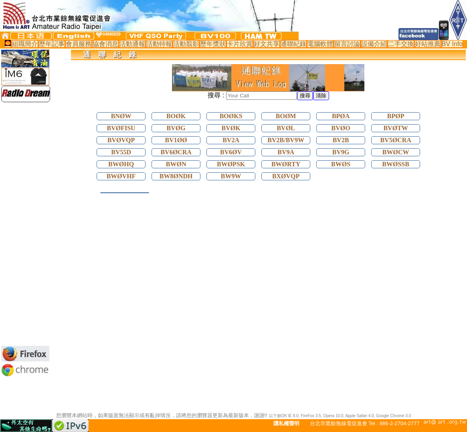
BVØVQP (121, 140)
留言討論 (347, 43)
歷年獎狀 (213, 43)
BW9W (231, 176)
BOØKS (231, 116)
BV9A (285, 152)
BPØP (395, 116)
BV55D (121, 152)
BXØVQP (285, 176)
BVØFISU (121, 128)
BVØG (176, 128)
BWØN (176, 164)
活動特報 (159, 43)
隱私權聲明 (286, 423)
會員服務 (78, 43)
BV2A (230, 140)
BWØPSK (231, 164)
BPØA (341, 116)
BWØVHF (121, 176)
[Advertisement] (25, 224)
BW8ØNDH (176, 176)
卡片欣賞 (240, 43)
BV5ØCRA (395, 140)
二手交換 (401, 43)
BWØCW (395, 152)
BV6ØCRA (175, 152)
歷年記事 (52, 43)
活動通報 (132, 43)
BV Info (452, 43)
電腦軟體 (320, 43)
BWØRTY (285, 164)
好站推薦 (428, 43)
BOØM (286, 116)
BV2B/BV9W (285, 140)
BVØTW (395, 128)
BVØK (231, 128)
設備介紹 (374, 43)
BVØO (341, 128)
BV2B (341, 140)
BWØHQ (121, 164)
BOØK (176, 116)
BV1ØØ (176, 140)
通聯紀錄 (293, 43)
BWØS (340, 164)
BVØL (286, 128)
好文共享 (266, 43)
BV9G (341, 152)
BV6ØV (231, 152)
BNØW (121, 116)
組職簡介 (25, 43)
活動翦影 (186, 43)
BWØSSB (395, 164)
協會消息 (105, 43)
